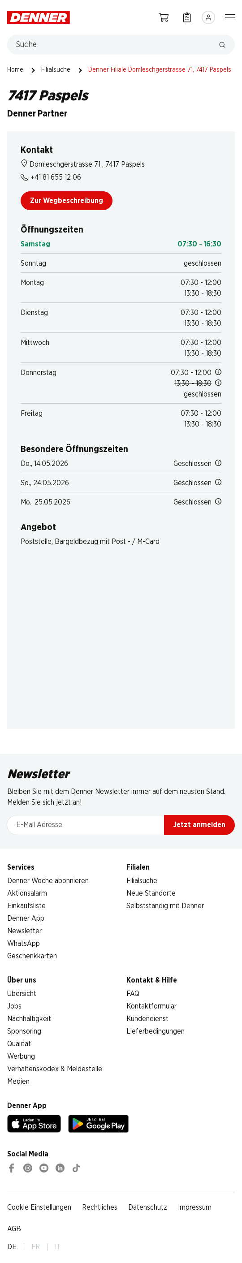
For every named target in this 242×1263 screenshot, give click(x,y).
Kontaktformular (151, 1006)
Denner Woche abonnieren (48, 880)
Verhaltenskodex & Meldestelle (54, 1069)
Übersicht (21, 993)
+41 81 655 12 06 (51, 177)
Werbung (21, 1056)
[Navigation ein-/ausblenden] (230, 16)
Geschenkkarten (32, 956)
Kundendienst (147, 1018)
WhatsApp (23, 943)
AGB (14, 1229)
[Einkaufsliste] (187, 17)
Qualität (19, 1043)
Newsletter (24, 931)
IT (57, 1246)
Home (15, 70)
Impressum (195, 1207)
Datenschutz (147, 1207)
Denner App (25, 918)
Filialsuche (55, 70)
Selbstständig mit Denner (165, 906)
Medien (18, 1081)
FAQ (132, 993)
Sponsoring (24, 1031)
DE (12, 1246)
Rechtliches (99, 1207)
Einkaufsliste (26, 906)
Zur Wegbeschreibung (66, 200)
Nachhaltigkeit (29, 1018)
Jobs (14, 1006)
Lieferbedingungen (155, 1031)
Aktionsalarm (27, 893)
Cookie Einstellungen (39, 1207)
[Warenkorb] (163, 17)
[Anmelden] (208, 17)
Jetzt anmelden (199, 824)
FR (35, 1246)
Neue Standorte (151, 893)
